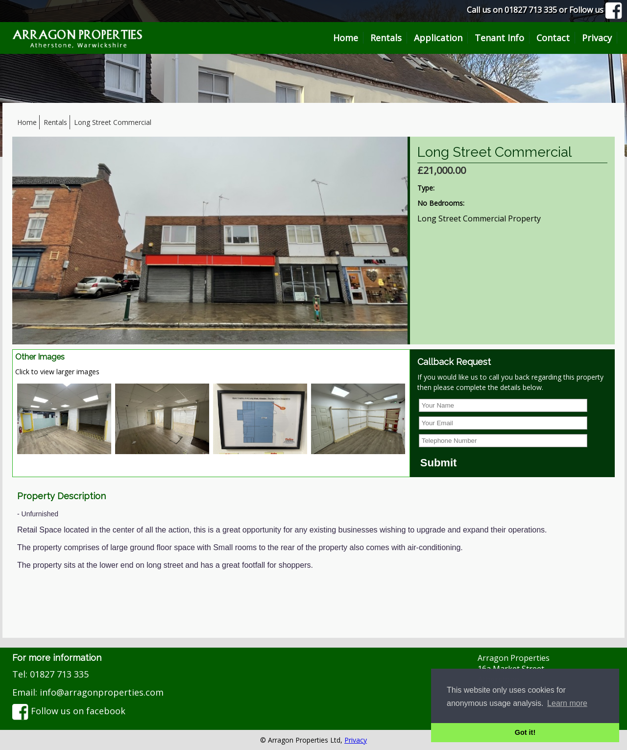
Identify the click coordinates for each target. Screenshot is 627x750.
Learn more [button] (567, 703)
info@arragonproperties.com (102, 692)
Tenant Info (499, 38)
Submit (438, 463)
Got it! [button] (525, 732)
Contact (553, 38)
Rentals (386, 38)
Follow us (595, 9)
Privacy (597, 38)
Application (438, 38)
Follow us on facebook (68, 711)
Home (345, 38)
